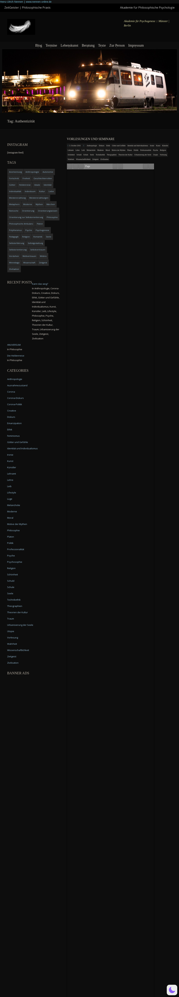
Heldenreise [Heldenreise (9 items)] (25, 185)
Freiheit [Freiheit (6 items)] (26, 178)
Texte (102, 45)
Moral (108, 150)
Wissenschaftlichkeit (83, 159)
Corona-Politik (14, 404)
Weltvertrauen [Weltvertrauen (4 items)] (29, 256)
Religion (163, 150)
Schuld (79, 155)
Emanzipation (14, 423)
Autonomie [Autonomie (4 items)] (48, 172)
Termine (51, 45)
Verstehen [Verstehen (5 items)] (14, 256)
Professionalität (145, 150)
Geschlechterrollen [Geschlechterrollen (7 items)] (43, 178)
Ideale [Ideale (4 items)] (37, 185)
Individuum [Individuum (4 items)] (30, 191)
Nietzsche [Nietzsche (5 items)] (13, 210)
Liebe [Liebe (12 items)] (51, 191)
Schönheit (71, 155)
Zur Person (117, 45)
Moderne (100, 150)
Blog (38, 45)
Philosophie (13, 530)
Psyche (155, 150)
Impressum (136, 45)
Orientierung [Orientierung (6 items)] (28, 210)
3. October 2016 (75, 146)
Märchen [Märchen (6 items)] (50, 204)
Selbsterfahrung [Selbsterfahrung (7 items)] (16, 243)
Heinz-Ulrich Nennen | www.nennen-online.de (26, 1)
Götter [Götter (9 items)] (12, 185)
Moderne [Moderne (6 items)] (27, 204)
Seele (92, 155)
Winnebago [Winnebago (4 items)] (14, 262)
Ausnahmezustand (17, 385)
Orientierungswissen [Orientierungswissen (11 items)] (47, 210)
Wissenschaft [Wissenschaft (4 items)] (29, 262)
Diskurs (101, 146)
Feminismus (13, 435)
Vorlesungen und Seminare (90, 139)
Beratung (88, 45)
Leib (83, 150)
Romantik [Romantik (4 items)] (37, 236)
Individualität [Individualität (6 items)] (15, 191)
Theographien (112, 155)
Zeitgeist (95, 159)
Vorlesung (163, 155)
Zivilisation (105, 159)
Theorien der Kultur (126, 155)
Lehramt (71, 150)
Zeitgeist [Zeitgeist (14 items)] (43, 262)
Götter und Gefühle (119, 146)
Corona (11, 391)
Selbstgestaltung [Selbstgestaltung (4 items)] (35, 243)
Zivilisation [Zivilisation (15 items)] (14, 269)
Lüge (9, 498)
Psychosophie (14, 561)
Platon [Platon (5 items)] (40, 223)
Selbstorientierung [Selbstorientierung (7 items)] (18, 249)
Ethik (108, 146)
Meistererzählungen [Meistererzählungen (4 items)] (38, 197)
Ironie (152, 146)
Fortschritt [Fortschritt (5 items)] (14, 178)
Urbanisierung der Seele (142, 155)
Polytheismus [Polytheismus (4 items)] (15, 230)
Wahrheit (71, 159)
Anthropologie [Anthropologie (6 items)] (32, 172)
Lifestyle (11, 492)
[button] (172, 990)
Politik (136, 150)
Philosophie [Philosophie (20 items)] (52, 217)
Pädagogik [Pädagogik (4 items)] (14, 236)
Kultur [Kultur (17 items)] (42, 191)
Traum (10, 618)
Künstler (165, 146)
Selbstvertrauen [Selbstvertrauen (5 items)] (37, 249)
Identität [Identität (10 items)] (48, 185)
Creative (11, 410)
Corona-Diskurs (15, 398)
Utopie (155, 155)
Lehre (78, 150)
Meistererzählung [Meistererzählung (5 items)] (17, 197)
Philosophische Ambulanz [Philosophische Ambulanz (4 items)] (21, 223)
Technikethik (100, 155)
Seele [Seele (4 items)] (48, 236)
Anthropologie (92, 146)
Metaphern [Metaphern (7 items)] (14, 204)
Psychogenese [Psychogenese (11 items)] (42, 230)
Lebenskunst (69, 45)
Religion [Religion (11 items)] (26, 236)
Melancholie (91, 150)
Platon (129, 150)
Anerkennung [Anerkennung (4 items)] (15, 172)
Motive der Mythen (118, 150)
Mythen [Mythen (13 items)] (39, 204)
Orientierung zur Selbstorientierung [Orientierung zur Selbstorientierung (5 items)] (26, 217)
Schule (85, 155)
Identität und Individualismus (137, 146)
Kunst (158, 146)
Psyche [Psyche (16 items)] (28, 230)
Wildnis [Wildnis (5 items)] (43, 256)
